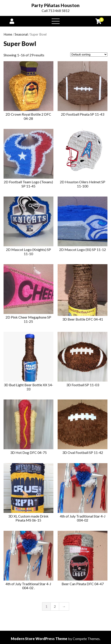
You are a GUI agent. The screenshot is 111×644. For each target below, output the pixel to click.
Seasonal (21, 34)
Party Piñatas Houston (55, 5)
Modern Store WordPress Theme (39, 638)
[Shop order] (88, 54)
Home (8, 34)
